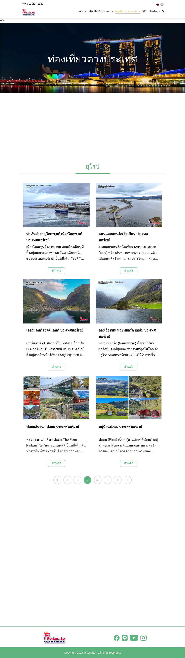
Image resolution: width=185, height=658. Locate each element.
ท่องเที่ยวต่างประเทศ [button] (127, 11)
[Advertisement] (92, 126)
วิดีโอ (145, 11)
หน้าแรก (82, 11)
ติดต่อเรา (155, 11)
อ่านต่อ (56, 270)
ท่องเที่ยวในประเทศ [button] (101, 11)
